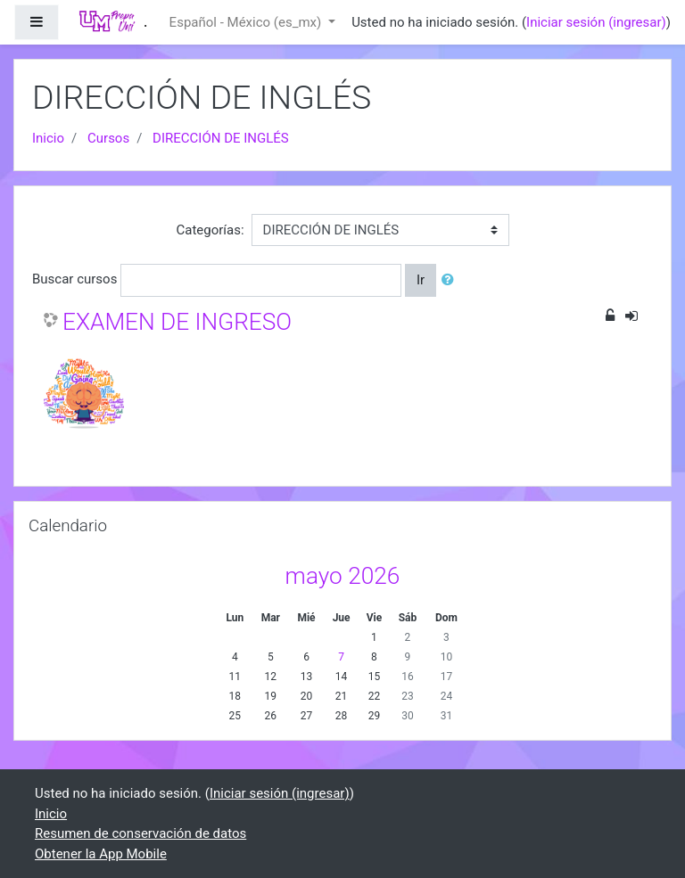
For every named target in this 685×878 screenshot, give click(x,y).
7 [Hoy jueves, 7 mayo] (341, 657)
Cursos (108, 138)
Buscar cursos (74, 279)
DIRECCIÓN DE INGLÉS (221, 138)
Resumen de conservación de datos (140, 833)
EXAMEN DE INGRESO (177, 321)
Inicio (48, 138)
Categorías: (209, 230)
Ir (421, 280)
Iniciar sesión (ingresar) (596, 22)
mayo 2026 (342, 575)
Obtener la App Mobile (101, 854)
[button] (451, 280)
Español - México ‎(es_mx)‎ (247, 22)
